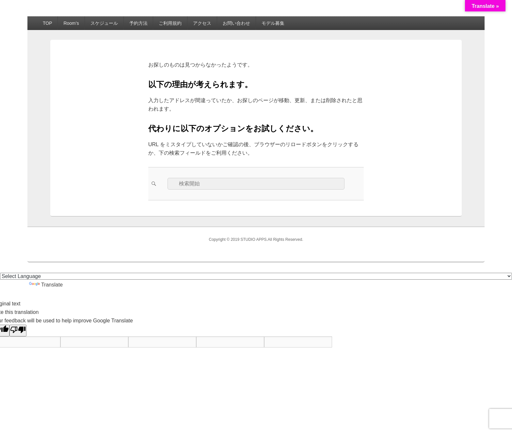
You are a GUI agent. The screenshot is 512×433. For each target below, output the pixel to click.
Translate (46, 284)
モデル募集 (273, 23)
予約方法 (138, 23)
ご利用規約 (170, 23)
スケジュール (104, 23)
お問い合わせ (236, 23)
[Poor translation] (17, 330)
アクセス (202, 23)
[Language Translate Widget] (256, 276)
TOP (47, 23)
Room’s (71, 23)
